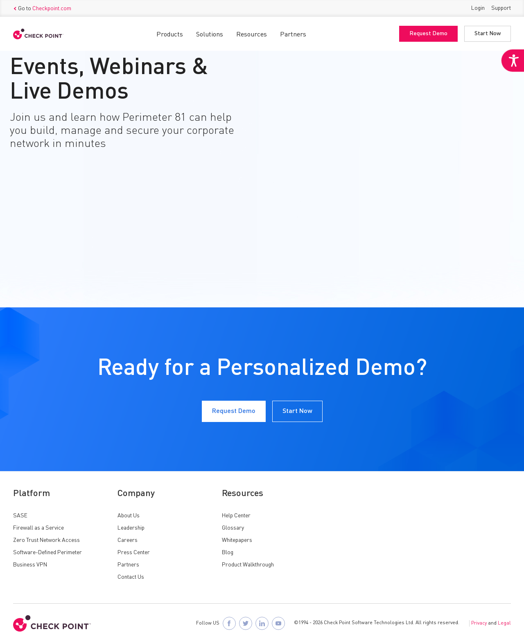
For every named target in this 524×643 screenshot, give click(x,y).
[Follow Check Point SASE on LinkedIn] (262, 623)
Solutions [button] (209, 35)
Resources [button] (251, 35)
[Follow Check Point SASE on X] (245, 623)
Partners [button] (293, 35)
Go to (42, 8)
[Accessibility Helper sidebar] (512, 60)
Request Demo (428, 34)
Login (478, 8)
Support (501, 8)
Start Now (487, 34)
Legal (504, 623)
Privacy (479, 623)
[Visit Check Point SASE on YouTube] (278, 623)
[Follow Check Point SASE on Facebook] (229, 623)
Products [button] (169, 35)
